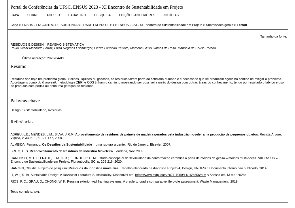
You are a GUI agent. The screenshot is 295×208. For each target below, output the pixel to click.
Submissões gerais (219, 25)
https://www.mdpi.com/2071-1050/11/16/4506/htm (170, 175)
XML (37, 191)
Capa (15, 15)
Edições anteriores (137, 15)
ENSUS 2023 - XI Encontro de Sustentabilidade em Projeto (160, 25)
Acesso (53, 15)
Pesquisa (102, 15)
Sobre (33, 15)
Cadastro (77, 15)
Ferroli (242, 25)
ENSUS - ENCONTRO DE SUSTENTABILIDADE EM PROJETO (68, 25)
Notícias (171, 15)
